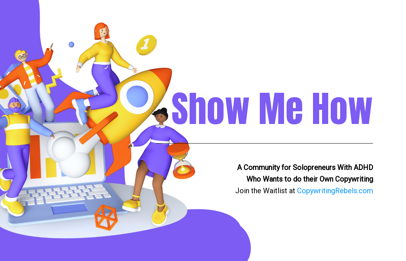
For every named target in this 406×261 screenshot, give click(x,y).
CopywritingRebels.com (335, 190)
